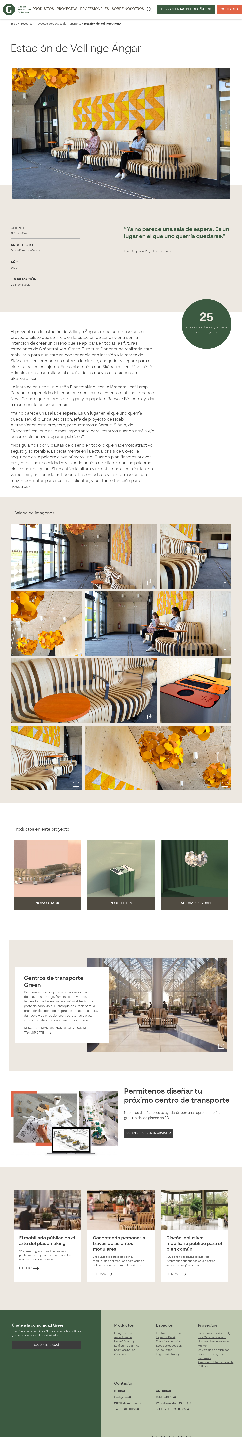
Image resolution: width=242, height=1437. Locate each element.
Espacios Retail (165, 1337)
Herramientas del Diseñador (186, 9)
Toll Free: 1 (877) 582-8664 (172, 1409)
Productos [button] (43, 9)
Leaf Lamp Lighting (126, 1345)
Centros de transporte (170, 1333)
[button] (47, 875)
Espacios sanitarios (168, 1341)
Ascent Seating (124, 1337)
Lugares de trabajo (168, 1354)
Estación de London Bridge (215, 1333)
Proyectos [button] (67, 9)
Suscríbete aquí (46, 1345)
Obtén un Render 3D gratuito (148, 1133)
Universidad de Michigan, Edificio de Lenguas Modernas (214, 1354)
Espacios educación (169, 1345)
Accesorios (121, 1354)
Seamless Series (124, 1350)
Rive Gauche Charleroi (212, 1337)
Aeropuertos (164, 1350)
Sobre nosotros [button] (128, 9)
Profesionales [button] (94, 9)
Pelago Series (123, 1333)
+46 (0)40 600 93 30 (127, 1409)
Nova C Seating (124, 1341)
